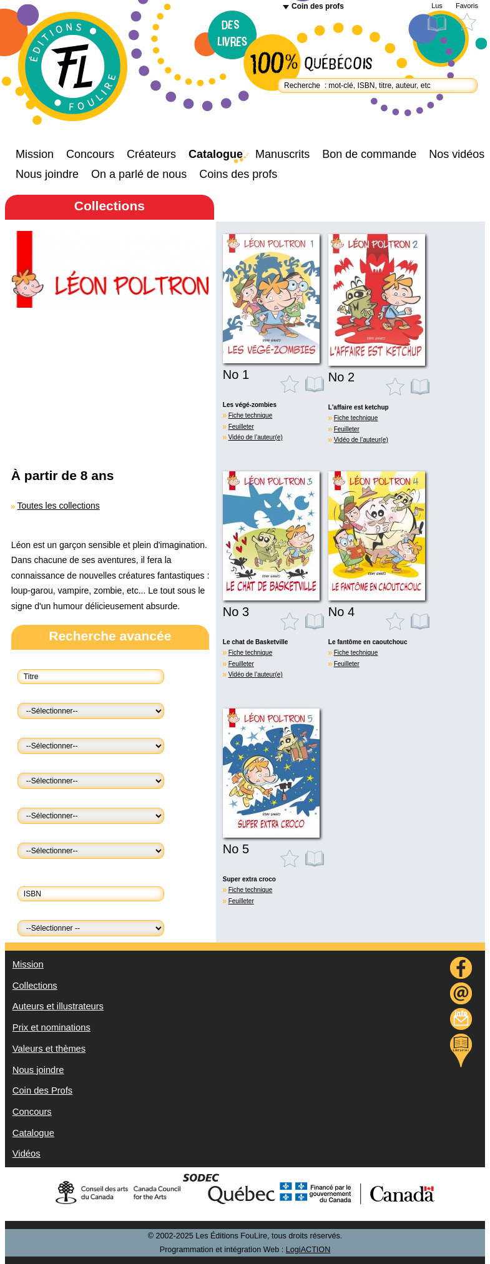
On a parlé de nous (139, 174)
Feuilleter (241, 426)
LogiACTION (308, 1249)
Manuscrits (282, 154)
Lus (437, 5)
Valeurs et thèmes (49, 1049)
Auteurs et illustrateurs (58, 1006)
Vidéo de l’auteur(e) (255, 437)
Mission (35, 154)
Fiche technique (250, 415)
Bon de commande (369, 154)
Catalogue (216, 154)
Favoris (467, 5)
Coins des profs (238, 174)
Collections (34, 986)
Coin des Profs (42, 1090)
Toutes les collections (58, 506)
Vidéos (26, 1154)
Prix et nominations (51, 1027)
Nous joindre (47, 174)
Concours (90, 154)
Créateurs (151, 154)
